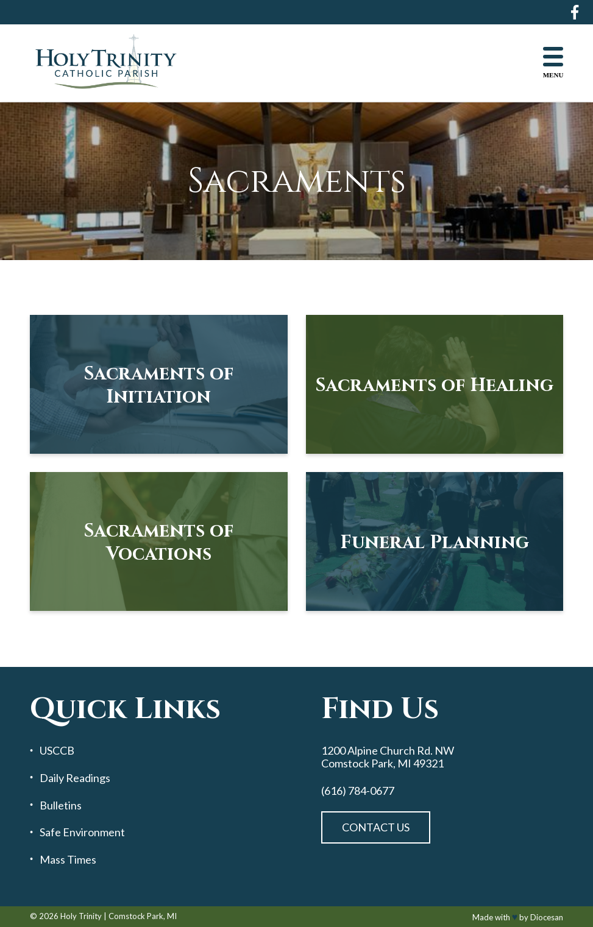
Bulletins (61, 805)
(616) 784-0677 (357, 790)
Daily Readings (75, 778)
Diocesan (546, 917)
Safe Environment (82, 832)
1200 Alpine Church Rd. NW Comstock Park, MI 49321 (387, 756)
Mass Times (68, 859)
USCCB (57, 750)
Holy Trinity (81, 916)
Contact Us (376, 827)
